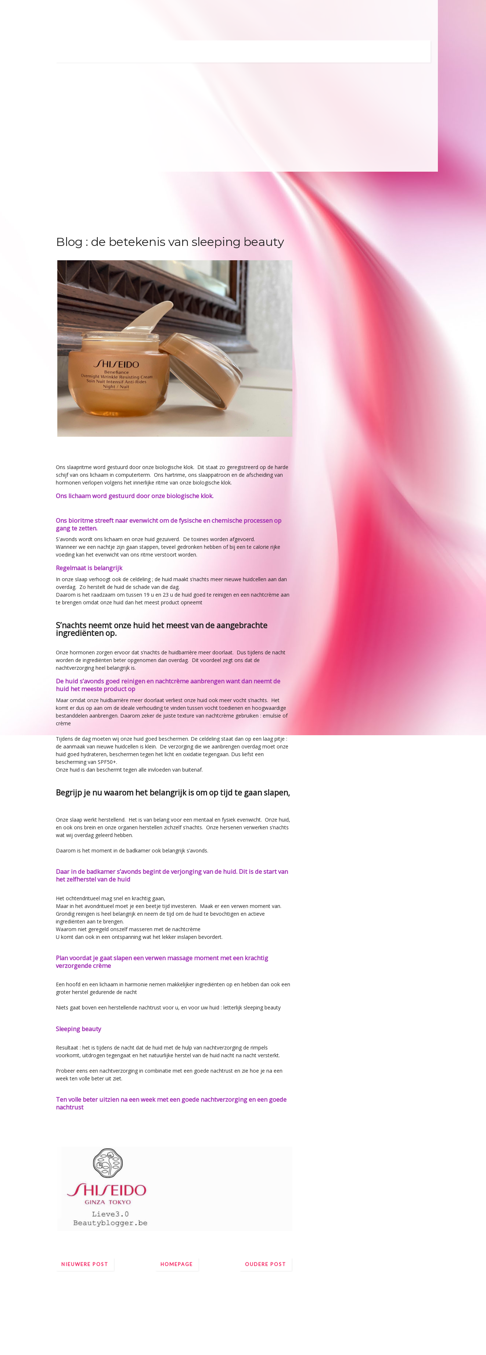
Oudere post (265, 1264)
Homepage (177, 1264)
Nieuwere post (84, 1264)
